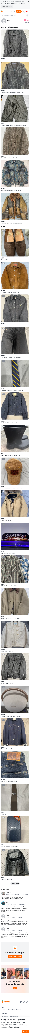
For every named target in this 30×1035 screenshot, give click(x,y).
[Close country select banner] (28, 2)
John (7, 915)
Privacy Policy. (18, 1027)
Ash (7, 902)
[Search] (27, 15)
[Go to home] (2, 11)
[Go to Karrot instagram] (21, 1002)
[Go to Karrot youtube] (24, 1002)
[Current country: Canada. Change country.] (27, 11)
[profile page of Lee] (3, 20)
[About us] (23, 11)
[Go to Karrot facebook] (17, 1002)
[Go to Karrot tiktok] (27, 1002)
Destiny (8, 892)
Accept (25, 1032)
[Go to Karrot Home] (6, 1001)
